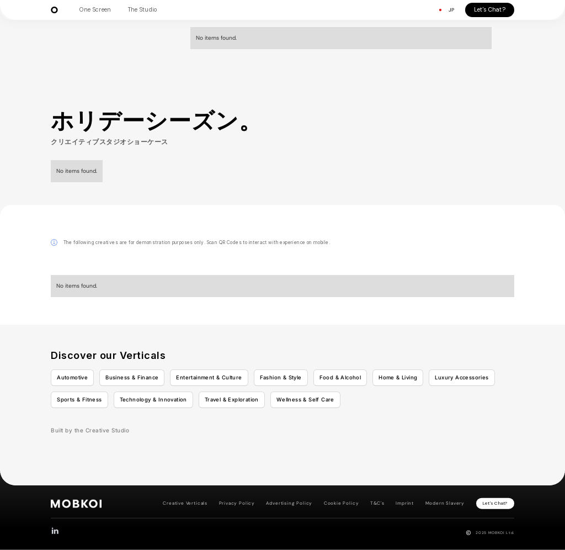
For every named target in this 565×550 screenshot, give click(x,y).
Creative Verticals (185, 503)
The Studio (142, 9)
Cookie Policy (341, 503)
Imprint (405, 503)
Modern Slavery (445, 503)
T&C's (377, 503)
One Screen (95, 9)
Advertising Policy (289, 503)
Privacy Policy (237, 503)
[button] (445, 10)
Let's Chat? (489, 9)
